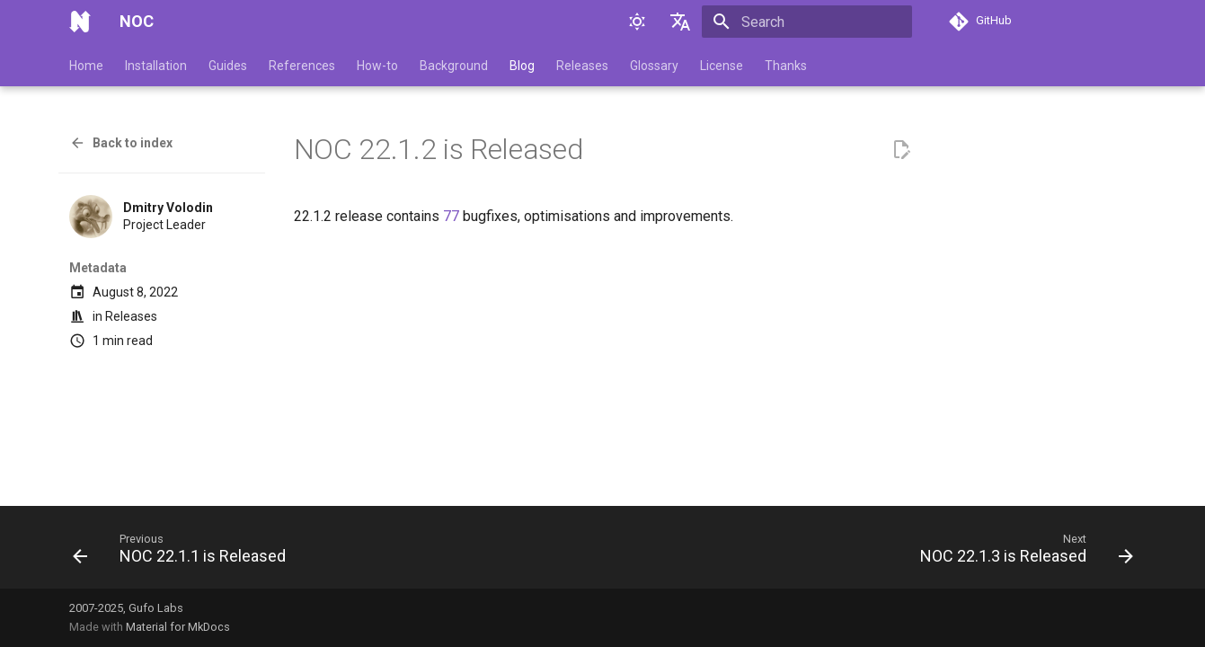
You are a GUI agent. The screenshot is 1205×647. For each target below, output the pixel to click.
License (721, 65)
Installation (156, 65)
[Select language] (680, 22)
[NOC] (80, 22)
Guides (227, 65)
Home (86, 65)
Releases (582, 65)
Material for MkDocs (178, 627)
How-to (377, 65)
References (302, 65)
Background (454, 65)
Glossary (654, 65)
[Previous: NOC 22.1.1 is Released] (184, 552)
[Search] (807, 21)
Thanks (786, 65)
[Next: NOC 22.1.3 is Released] (1021, 552)
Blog (522, 65)
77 (451, 216)
